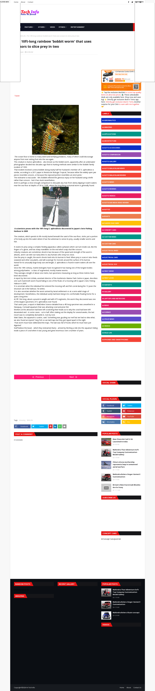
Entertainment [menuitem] (78, 27)
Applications (110, 134)
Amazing (22, 420)
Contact (30, 2)
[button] (145, 41)
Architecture (110, 141)
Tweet (17, 96)
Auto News (109, 182)
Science (107, 312)
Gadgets (108, 285)
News (106, 305)
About (23, 2)
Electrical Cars (111, 257)
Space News (109, 319)
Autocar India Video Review (116, 202)
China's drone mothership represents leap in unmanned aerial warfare (125, 464)
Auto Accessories (112, 148)
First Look (109, 278)
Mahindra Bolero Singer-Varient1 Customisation (126, 475)
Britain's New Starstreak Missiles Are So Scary (126, 486)
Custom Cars (110, 244)
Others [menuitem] (41, 27)
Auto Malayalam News (114, 168)
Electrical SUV (110, 264)
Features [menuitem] (29, 27)
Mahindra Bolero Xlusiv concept (126, 612)
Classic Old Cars (111, 223)
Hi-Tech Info (30, 688)
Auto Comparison (112, 154)
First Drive (109, 271)
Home (122, 688)
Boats (107, 216)
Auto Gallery (110, 161)
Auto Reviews (110, 189)
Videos (107, 326)
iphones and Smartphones (116, 339)
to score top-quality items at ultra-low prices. (121, 93)
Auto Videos (109, 196)
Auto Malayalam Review (115, 175)
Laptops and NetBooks (114, 298)
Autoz (107, 209)
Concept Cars (110, 230)
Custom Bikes (110, 237)
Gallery (107, 292)
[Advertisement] (56, 74)
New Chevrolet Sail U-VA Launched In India (123, 440)
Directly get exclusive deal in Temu (120, 102)
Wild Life (23, 36)
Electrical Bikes (111, 250)
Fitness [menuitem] (62, 27)
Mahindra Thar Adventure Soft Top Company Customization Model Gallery (126, 452)
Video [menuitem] (52, 27)
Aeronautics (110, 120)
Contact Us (137, 688)
